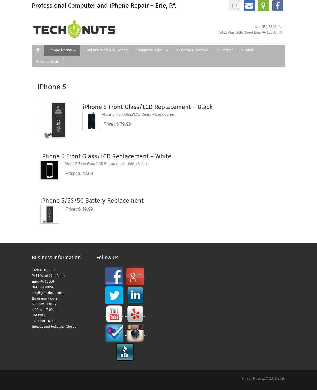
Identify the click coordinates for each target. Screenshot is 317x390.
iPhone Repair (62, 50)
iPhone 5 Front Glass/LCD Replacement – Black (147, 107)
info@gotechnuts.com (48, 293)
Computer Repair (152, 50)
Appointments (47, 61)
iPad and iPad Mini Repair (105, 50)
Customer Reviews (192, 50)
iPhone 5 (51, 87)
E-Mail (247, 50)
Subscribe (225, 50)
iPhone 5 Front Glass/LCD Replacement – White (105, 156)
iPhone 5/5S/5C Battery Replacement (92, 200)
